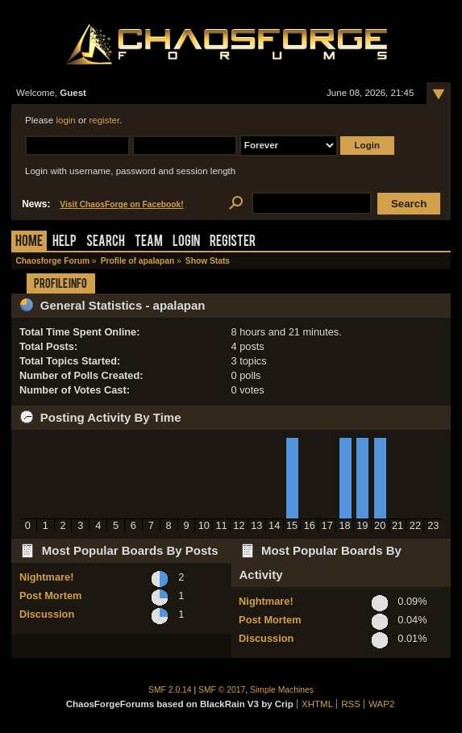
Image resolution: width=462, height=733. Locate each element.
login (65, 120)
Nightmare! (46, 577)
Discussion (46, 614)
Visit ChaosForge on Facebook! (121, 204)
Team (149, 242)
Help (64, 242)
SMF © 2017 (221, 689)
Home (29, 242)
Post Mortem (50, 595)
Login (186, 242)
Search (105, 242)
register (104, 120)
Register (233, 242)
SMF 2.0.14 (170, 689)
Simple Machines (282, 689)
